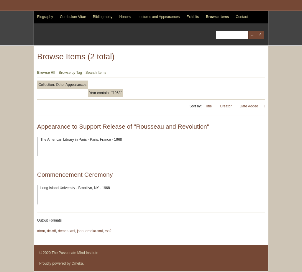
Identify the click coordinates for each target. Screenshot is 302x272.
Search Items (96, 73)
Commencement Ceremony (75, 174)
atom (41, 231)
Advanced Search (252, 35)
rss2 (108, 231)
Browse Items (217, 17)
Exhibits (193, 17)
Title (209, 106)
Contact (242, 17)
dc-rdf (51, 231)
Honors (125, 17)
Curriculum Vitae (73, 17)
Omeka (77, 263)
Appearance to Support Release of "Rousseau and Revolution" (123, 126)
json (80, 231)
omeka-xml (94, 231)
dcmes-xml (66, 231)
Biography (45, 17)
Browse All (46, 73)
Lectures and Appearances (158, 17)
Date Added (249, 106)
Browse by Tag (70, 73)
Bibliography (102, 17)
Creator (226, 106)
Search (260, 35)
